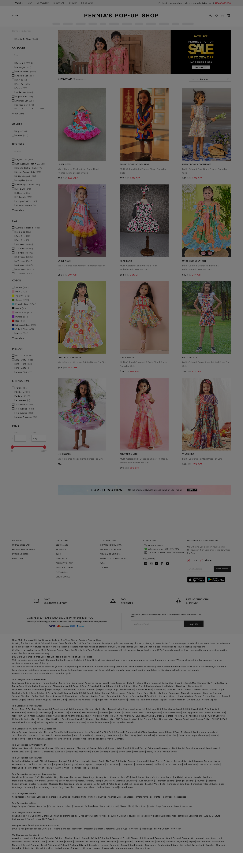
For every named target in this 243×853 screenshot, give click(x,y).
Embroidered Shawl (107, 787)
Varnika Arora (76, 732)
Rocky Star (167, 683)
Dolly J (130, 683)
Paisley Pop (65, 738)
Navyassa (104, 815)
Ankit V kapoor (76, 709)
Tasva (15, 709)
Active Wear (62, 767)
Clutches (126, 784)
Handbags (138, 784)
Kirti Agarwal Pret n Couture (26, 819)
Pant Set (50, 767)
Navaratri (77, 828)
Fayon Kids (18, 815)
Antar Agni (77, 683)
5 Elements (161, 735)
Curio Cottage (19, 732)
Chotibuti (55, 815)
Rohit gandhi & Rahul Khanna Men (163, 709)
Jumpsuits (47, 751)
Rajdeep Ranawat (86, 689)
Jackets (36, 751)
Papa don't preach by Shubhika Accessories (34, 738)
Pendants (207, 777)
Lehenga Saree (109, 751)
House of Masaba (168, 696)
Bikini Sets (17, 751)
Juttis (104, 784)
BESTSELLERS (62, 545)
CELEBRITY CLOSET (64, 563)
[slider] (12, 447)
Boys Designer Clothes (23, 806)
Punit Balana (68, 689)
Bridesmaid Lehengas (159, 748)
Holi (23, 828)
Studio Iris (134, 699)
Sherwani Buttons (203, 761)
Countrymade (60, 709)
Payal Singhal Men (71, 719)
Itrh (94, 699)
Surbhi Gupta (43, 699)
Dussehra (89, 828)
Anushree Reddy (93, 683)
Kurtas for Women (65, 748)
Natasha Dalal (34, 683)
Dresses (93, 748)
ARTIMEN (86, 715)
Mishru (170, 686)
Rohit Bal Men (190, 709)
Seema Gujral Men (184, 719)
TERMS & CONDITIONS (110, 554)
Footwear (76, 767)
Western (177, 764)
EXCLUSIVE (61, 549)
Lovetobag (99, 735)
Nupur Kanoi (194, 686)
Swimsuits (60, 751)
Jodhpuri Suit (35, 764)
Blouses (95, 751)
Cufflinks (158, 764)
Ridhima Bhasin (144, 689)
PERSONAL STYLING (65, 567)
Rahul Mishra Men (105, 719)
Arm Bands (167, 777)
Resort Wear (212, 748)
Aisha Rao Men (110, 715)
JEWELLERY (43, 3)
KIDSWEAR (59, 3)
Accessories (113, 764)
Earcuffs (125, 777)
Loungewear (127, 764)
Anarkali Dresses (116, 797)
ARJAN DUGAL (127, 715)
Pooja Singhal (50, 683)
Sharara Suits (79, 797)
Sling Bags (185, 784)
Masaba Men (43, 719)
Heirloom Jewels (192, 777)
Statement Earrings (165, 780)
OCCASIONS (62, 572)
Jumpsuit (100, 764)
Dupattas (72, 751)
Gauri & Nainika (89, 686)
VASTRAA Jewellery (147, 732)
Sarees (50, 748)
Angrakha (59, 764)
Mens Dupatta (86, 764)
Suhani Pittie (79, 738)
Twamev (31, 712)
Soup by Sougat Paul (134, 696)
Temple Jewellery (105, 780)
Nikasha (131, 693)
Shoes (79, 784)
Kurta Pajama (19, 764)
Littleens (182, 815)
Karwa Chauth (161, 828)
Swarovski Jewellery (46, 780)
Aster (162, 732)
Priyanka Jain (114, 696)
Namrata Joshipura (191, 693)
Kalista (120, 686)
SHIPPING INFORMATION (111, 545)
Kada (71, 784)
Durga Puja (121, 828)
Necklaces (17, 777)
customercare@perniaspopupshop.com (161, 552)
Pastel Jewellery (85, 780)
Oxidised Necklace (59, 784)
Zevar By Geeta (182, 732)
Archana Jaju (59, 699)
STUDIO (73, 3)
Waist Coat (98, 761)
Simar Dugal (18, 699)
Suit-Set (188, 761)
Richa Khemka (83, 699)
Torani (225, 696)
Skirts (28, 751)
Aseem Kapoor (209, 699)
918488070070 (223, 3)
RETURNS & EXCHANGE (110, 549)
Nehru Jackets (64, 806)
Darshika (103, 712)
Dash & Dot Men (28, 709)
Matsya (216, 696)
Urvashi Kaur (193, 699)
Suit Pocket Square (125, 761)
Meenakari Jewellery (22, 780)
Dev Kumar (116, 712)
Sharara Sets (114, 748)
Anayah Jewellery (82, 735)
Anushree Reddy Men (48, 715)
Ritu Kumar (159, 689)
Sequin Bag (57, 787)
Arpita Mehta (186, 696)
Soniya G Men (203, 719)
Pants (77, 761)
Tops (125, 748)
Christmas (134, 828)
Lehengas (17, 748)
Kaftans (134, 748)
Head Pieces (138, 777)
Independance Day (36, 828)
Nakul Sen (181, 686)
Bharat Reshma (90, 712)
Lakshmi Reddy (69, 815)
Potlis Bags (114, 784)
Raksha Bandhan (61, 828)
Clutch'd (119, 732)
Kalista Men (181, 715)
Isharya (33, 732)
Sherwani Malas (143, 764)
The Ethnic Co (61, 712)
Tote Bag (29, 787)
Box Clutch (70, 787)
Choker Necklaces (38, 784)
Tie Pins (110, 761)
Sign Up (193, 623)
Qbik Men (17, 715)
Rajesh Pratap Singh (107, 689)
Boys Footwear (164, 806)
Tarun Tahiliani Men (215, 712)
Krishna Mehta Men (133, 712)
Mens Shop (17, 767)
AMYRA (214, 735)
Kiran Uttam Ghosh (136, 686)
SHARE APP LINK (222, 569)
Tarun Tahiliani (38, 693)
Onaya (76, 686)
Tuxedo (47, 764)
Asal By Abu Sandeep (114, 683)
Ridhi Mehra (32, 686)
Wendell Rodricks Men (23, 722)
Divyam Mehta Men (96, 709)
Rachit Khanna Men (70, 715)
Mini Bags (17, 787)
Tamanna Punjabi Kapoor (154, 699)
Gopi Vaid (152, 696)
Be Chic (173, 735)
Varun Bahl (142, 693)
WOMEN (18, 3)
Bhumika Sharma (212, 693)
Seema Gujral (217, 689)
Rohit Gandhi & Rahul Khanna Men (155, 719)
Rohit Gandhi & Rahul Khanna (193, 689)
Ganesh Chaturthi (104, 828)
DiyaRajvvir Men (144, 715)
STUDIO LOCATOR (20, 554)
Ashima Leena (118, 693)
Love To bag (91, 732)
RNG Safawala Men (126, 719)
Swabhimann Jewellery (205, 732)
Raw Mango (18, 683)
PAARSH (56, 719)
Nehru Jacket (31, 761)
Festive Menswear (34, 767)
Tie (84, 767)
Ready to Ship (154, 751)
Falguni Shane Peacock (148, 683)
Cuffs (37, 777)
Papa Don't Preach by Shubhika (28, 689)
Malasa (30, 699)
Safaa (71, 699)
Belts (96, 784)
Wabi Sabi (204, 709)
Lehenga (41, 797)
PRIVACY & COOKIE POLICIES (113, 558)
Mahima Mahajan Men (23, 719)
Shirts (43, 761)
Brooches (93, 767)
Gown (102, 748)
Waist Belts (159, 784)
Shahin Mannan (177, 699)
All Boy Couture (212, 815)
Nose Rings (88, 777)
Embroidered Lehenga (58, 797)
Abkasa (97, 715)
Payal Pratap (53, 689)
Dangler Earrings (185, 780)
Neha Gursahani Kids (165, 815)
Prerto (110, 738)
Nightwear (84, 751)
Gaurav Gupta (71, 693)
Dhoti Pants (178, 748)
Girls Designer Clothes (23, 797)
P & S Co (30, 815)
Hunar (169, 732)
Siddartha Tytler (20, 693)
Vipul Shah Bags (200, 735)
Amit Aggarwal (171, 693)
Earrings (28, 777)
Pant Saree (139, 751)
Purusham (75, 712)
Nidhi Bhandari (146, 735)
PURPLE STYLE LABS (21, 545)
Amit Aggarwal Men (192, 712)
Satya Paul (64, 683)
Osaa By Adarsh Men (185, 683)
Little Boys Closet (88, 815)
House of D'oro (36, 735)
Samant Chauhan (21, 696)
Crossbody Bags (201, 784)
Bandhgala (71, 764)
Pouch (148, 784)
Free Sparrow (145, 815)
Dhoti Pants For (144, 797)
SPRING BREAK (219, 719)
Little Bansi (42, 815)
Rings (56, 777)
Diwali (15, 828)
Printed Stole (126, 787)
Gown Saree (125, 751)
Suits (70, 761)
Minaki (49, 735)
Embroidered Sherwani (97, 806)
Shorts (159, 761)
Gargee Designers (164, 715)
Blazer (123, 806)
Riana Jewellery (63, 735)
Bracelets (47, 777)
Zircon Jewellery (67, 780)
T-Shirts (168, 761)
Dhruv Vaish (44, 709)
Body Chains (152, 777)
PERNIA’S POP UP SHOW (23, 549)
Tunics (143, 748)
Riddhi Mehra (127, 689)
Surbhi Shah (38, 696)
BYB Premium (50, 819)
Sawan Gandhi (203, 696)
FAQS (102, 563)
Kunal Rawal (18, 712)
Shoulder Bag (42, 787)
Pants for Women (195, 748)
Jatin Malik (29, 715)
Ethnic (168, 764)
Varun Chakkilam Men (98, 722)
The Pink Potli (107, 732)
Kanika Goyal (98, 696)
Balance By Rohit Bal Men (50, 722)
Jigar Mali (103, 699)
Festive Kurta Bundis (209, 764)
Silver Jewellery (145, 780)
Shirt (130, 806)
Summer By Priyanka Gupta (212, 683)
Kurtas (62, 761)
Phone (207, 560)
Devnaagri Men (153, 712)
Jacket (114, 806)
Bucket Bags (217, 784)
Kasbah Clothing (197, 715)
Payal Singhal (55, 693)
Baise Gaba (18, 686)
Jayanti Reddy (107, 686)
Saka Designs (195, 815)
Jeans (217, 761)
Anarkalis (28, 748)
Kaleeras (114, 777)
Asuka (214, 709)
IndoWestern (190, 764)
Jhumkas (201, 780)
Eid (49, 828)
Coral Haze (184, 735)
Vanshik (140, 709)
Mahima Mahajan (157, 686)
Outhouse (131, 732)
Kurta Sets (40, 748)
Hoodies (141, 761)
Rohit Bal (171, 689)
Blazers (178, 761)
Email (192, 560)
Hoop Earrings (19, 784)
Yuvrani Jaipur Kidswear (123, 815)
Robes (151, 761)
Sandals (88, 784)
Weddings (147, 828)
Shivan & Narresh (61, 686)
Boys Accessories (183, 806)
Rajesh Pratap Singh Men (121, 709)
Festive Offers (170, 751)
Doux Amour (113, 735)
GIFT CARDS (61, 558)
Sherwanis (82, 748)
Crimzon (119, 738)
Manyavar (46, 686)
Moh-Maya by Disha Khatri (53, 732)
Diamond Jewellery (126, 780)
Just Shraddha (19, 735)
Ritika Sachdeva (96, 738)
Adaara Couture (118, 699)
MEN (30, 3)
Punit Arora (88, 719)
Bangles (65, 777)
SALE (58, 554)
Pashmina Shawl (86, 787)
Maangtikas (102, 777)
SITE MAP (104, 567)
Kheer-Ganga (44, 712)
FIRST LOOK (87, 3)
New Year (176, 828)
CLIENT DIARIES (63, 577)
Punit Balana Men (172, 712)
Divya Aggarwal (54, 696)
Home (15, 31)
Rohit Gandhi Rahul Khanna (94, 693)
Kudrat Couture (216, 715)
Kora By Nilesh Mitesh (122, 722)
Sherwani (52, 761)
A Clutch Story (129, 735)
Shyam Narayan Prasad (77, 696)
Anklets (178, 777)
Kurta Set (93, 797)
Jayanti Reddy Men (75, 722)
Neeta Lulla (156, 693)
